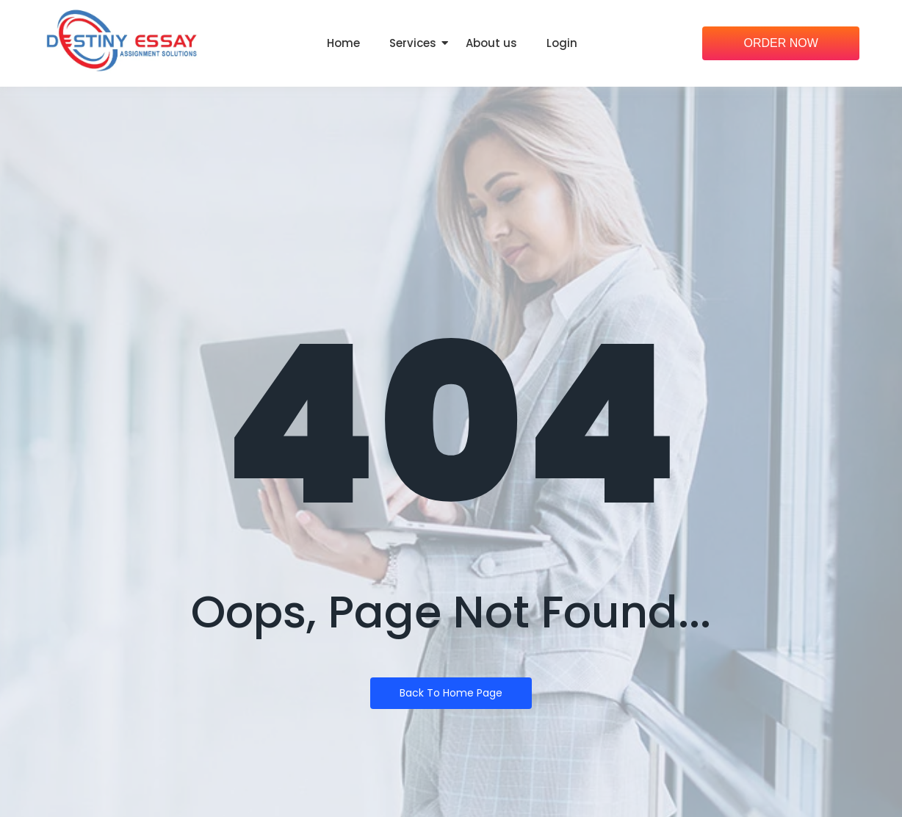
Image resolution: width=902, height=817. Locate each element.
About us (491, 43)
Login (561, 43)
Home (343, 43)
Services (412, 43)
